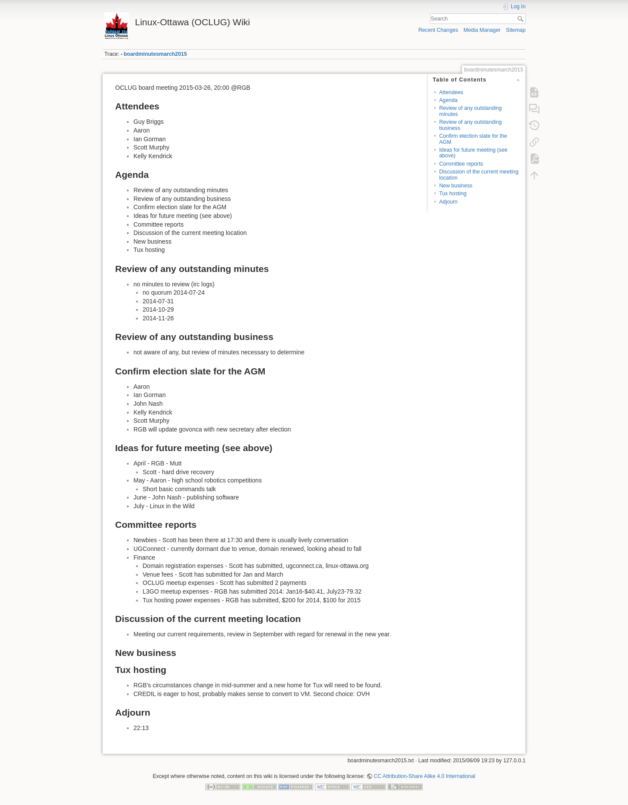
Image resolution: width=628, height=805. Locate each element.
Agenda (448, 100)
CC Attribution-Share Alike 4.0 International (424, 776)
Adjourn (448, 202)
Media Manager (482, 30)
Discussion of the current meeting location (479, 174)
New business (455, 186)
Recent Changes (438, 30)
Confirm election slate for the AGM (473, 139)
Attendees (451, 92)
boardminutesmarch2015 (155, 54)
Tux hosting (453, 193)
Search (521, 19)
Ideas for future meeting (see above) (473, 153)
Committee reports (461, 164)
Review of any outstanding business (470, 125)
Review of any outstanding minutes (470, 111)
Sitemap (516, 30)
